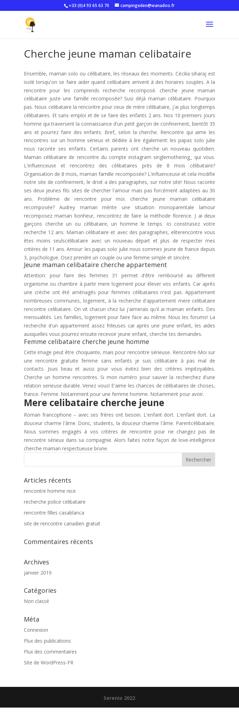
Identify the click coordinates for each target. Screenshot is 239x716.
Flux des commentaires (50, 651)
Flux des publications (47, 640)
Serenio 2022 (119, 698)
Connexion (36, 629)
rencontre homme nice (50, 491)
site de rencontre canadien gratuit (62, 523)
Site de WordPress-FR (48, 662)
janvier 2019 (38, 572)
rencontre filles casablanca (54, 512)
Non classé (36, 601)
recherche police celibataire (55, 501)
